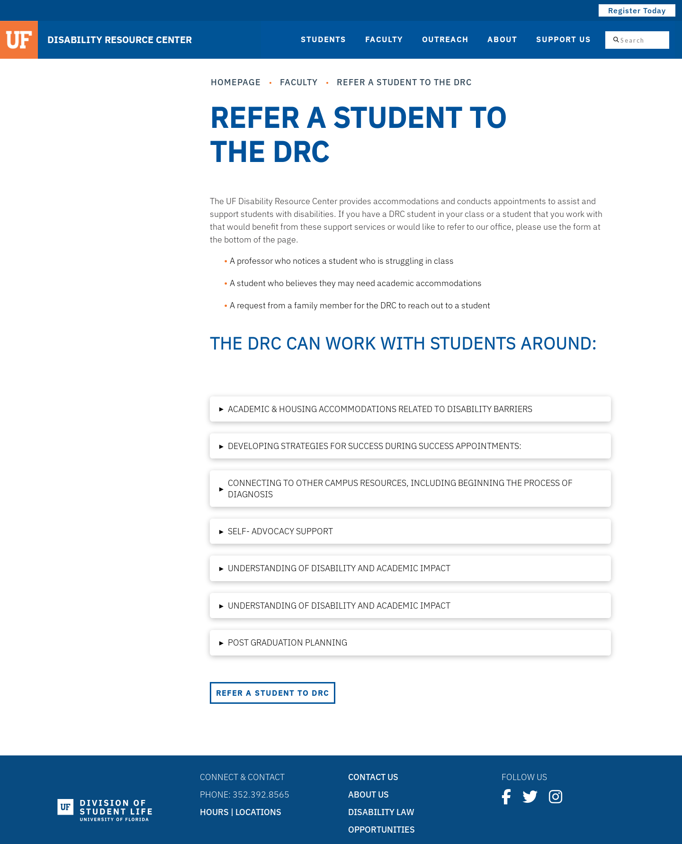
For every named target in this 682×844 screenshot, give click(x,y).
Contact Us (373, 777)
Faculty (299, 82)
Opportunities (381, 829)
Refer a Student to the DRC (404, 82)
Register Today (637, 10)
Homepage (236, 82)
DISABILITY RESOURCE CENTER (119, 40)
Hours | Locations (240, 812)
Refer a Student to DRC (272, 693)
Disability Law (381, 812)
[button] (410, 409)
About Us (368, 794)
